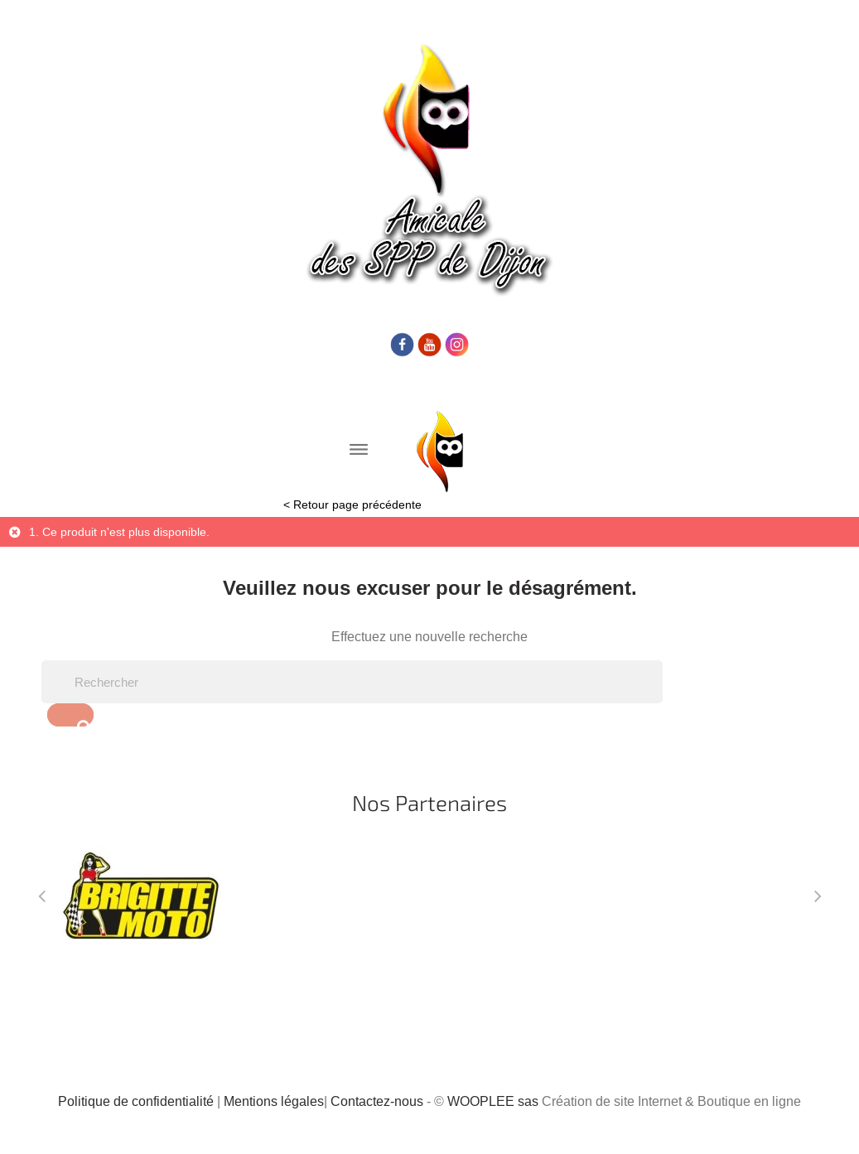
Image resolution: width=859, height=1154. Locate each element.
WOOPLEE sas (492, 1101)
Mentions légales (274, 1101)
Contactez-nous (377, 1101)
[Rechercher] (352, 681)
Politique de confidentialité (136, 1101)
